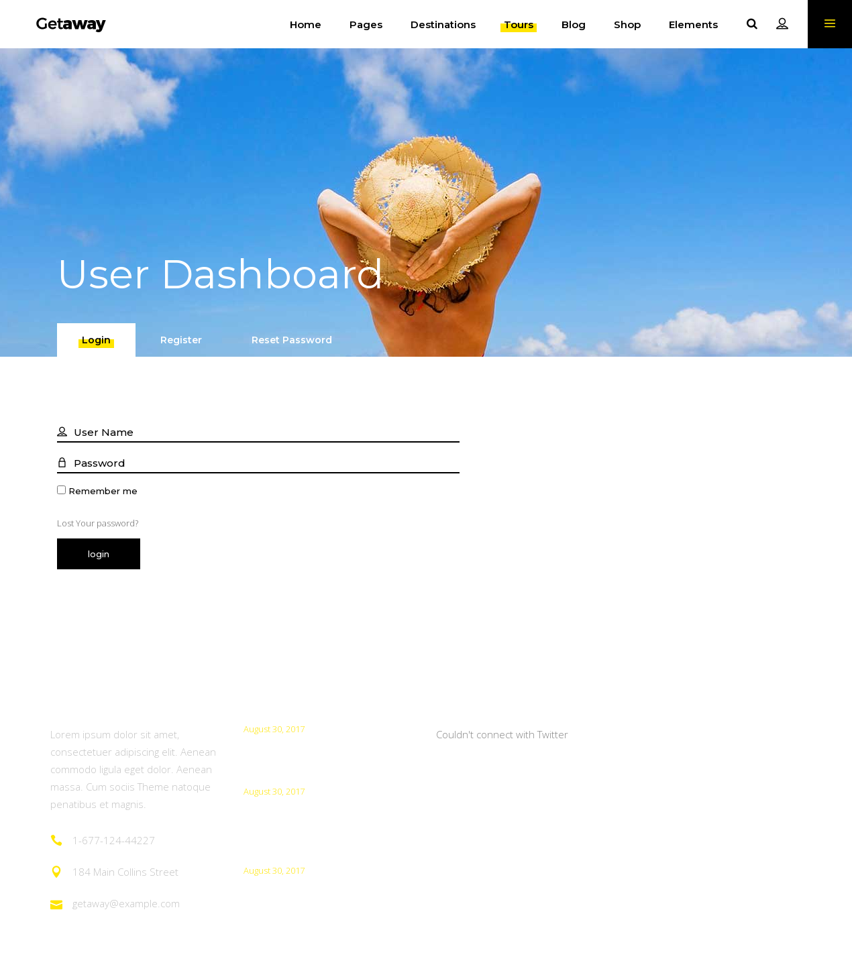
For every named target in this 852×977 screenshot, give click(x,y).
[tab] (96, 340)
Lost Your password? (97, 523)
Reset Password (292, 340)
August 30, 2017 (274, 729)
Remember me (103, 491)
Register (181, 340)
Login (96, 340)
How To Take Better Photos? (315, 748)
